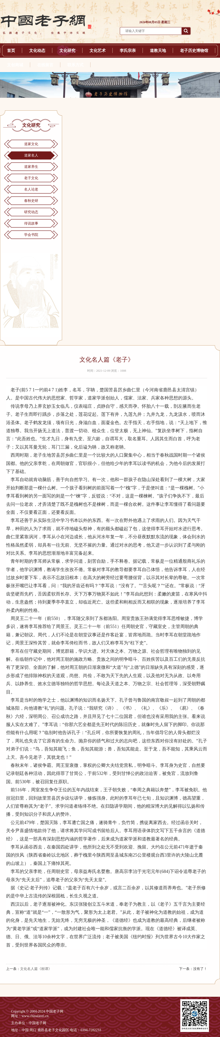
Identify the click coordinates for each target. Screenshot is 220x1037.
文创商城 (15, 65)
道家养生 (31, 167)
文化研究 (67, 50)
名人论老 (31, 189)
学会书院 (31, 235)
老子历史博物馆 (194, 50)
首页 (11, 50)
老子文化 (31, 178)
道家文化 (31, 144)
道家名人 (31, 155)
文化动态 (37, 50)
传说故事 (31, 223)
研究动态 (31, 212)
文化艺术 (98, 50)
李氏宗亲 (128, 50)
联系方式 (75, 65)
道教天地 (158, 50)
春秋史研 (31, 201)
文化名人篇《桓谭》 (36, 969)
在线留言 (45, 65)
